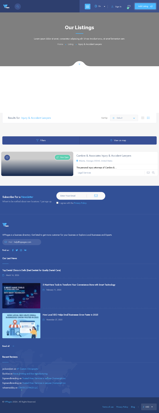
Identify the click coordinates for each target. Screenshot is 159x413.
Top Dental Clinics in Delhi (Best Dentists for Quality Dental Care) (31, 270)
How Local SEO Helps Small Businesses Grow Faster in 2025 (70, 314)
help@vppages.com (22, 242)
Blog (133, 406)
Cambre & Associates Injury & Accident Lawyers (103, 155)
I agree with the (71, 203)
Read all (8, 346)
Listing (70, 44)
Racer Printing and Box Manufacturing (30, 373)
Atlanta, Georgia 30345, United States (94, 160)
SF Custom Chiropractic (27, 368)
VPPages (8, 401)
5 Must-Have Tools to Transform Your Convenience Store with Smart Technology (79, 284)
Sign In (116, 6)
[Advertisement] (79, 89)
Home (60, 44)
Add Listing (145, 6)
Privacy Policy (80, 203)
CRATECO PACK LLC (28, 387)
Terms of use (108, 406)
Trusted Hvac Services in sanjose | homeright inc (44, 378)
